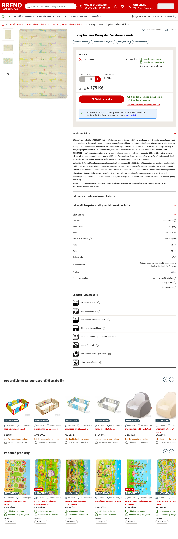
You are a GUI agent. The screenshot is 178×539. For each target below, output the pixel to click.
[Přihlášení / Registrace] (141, 6)
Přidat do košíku (101, 99)
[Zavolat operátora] (94, 6)
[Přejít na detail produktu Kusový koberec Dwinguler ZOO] (108, 498)
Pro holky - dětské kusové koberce (69, 24)
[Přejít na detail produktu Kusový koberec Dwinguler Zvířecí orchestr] (78, 498)
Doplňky (96, 16)
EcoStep (172, 278)
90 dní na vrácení (140, 42)
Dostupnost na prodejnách (151, 66)
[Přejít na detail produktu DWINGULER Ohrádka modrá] (78, 422)
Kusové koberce (45, 16)
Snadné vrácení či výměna (103, 42)
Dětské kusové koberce (38, 24)
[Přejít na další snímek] (171, 385)
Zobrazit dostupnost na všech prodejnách (143, 105)
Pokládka (157, 16)
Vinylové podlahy (80, 16)
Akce (6, 16)
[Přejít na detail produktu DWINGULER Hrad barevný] (17, 422)
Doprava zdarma (81, 42)
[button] (43, 63)
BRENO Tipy (170, 16)
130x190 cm (41, 528)
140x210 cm (10, 528)
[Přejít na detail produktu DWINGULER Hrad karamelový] (47, 422)
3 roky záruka (123, 42)
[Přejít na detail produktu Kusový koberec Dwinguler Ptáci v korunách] (138, 498)
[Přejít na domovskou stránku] (12, 6)
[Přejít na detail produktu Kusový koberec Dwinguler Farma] (17, 498)
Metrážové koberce (24, 16)
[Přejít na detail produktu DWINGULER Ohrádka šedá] (108, 422)
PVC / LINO (62, 16)
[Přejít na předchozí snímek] (165, 385)
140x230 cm (162, 528)
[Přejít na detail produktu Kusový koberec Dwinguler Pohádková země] (47, 498)
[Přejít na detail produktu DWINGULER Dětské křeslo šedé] (138, 422)
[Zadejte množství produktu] (90, 79)
